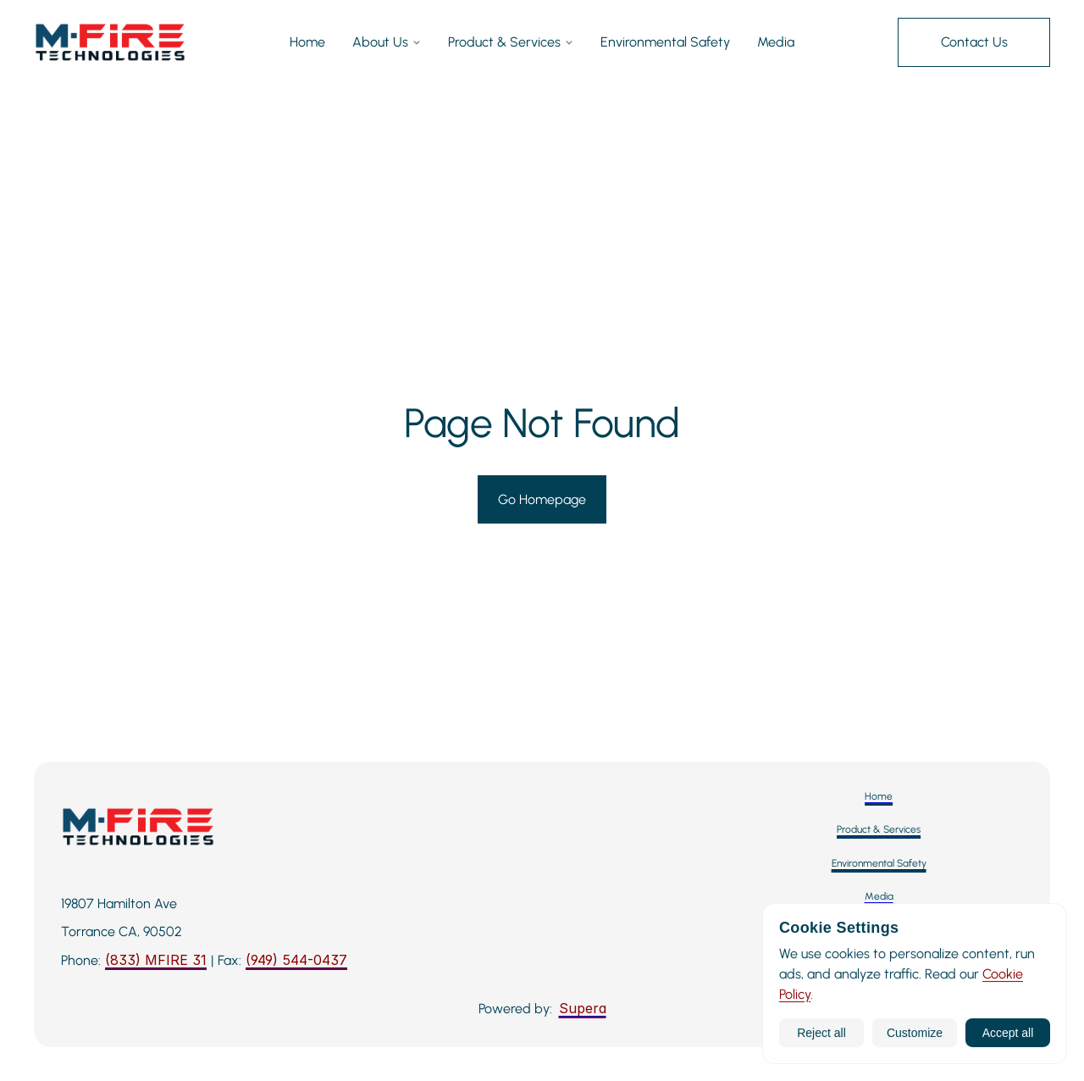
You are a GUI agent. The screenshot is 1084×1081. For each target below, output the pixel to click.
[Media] (879, 897)
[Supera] (582, 1009)
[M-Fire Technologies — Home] (110, 42)
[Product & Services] (879, 830)
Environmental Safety (665, 43)
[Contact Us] (974, 42)
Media (775, 43)
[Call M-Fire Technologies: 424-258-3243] (156, 961)
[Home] (879, 797)
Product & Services (510, 43)
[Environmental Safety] (879, 864)
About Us (386, 43)
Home (307, 43)
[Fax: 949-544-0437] (296, 961)
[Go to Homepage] (542, 499)
